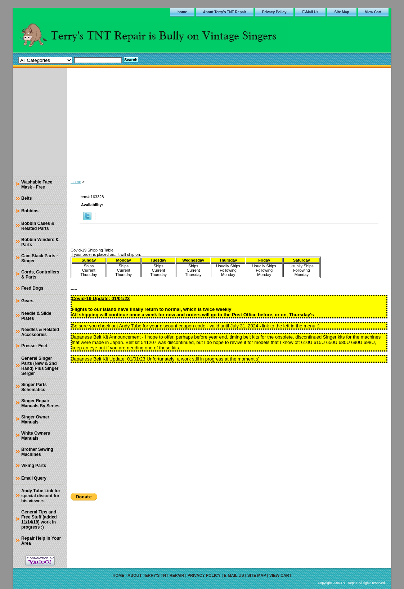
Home (76, 182)
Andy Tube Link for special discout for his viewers (40, 495)
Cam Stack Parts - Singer (39, 258)
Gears (27, 300)
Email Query (33, 478)
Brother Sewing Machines (37, 452)
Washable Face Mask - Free (36, 185)
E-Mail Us (310, 12)
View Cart (373, 12)
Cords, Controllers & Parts (40, 274)
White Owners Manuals (35, 436)
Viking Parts (33, 465)
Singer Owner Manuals (35, 419)
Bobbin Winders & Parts (40, 242)
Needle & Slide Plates (36, 316)
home (182, 12)
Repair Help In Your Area (41, 541)
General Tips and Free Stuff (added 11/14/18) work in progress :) (39, 519)
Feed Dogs (32, 288)
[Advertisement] (229, 122)
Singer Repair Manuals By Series (40, 403)
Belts (26, 198)
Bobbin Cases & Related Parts (37, 226)
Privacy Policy (274, 12)
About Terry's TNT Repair (224, 12)
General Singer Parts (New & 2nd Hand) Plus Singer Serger (39, 366)
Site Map (341, 12)
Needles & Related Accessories (40, 332)
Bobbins (30, 210)
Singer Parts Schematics (34, 387)
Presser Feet (34, 345)
